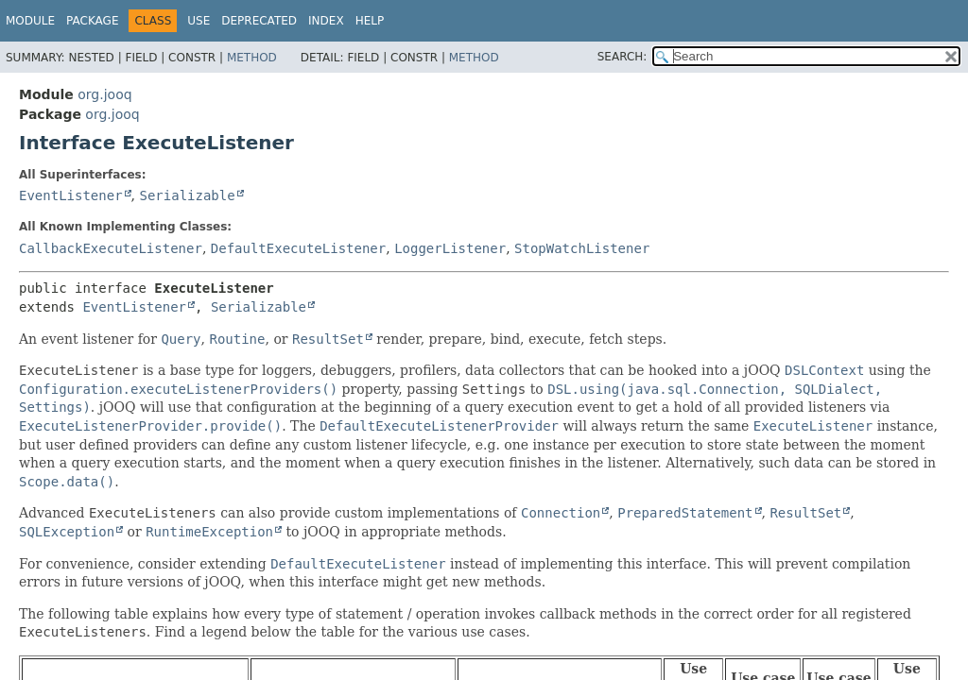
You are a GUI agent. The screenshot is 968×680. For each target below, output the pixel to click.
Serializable (186, 195)
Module (30, 20)
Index (326, 20)
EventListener (71, 195)
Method (252, 57)
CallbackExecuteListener (110, 248)
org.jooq (104, 94)
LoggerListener (450, 248)
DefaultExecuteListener (298, 248)
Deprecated (259, 20)
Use (198, 20)
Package (92, 20)
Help (370, 20)
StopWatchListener (581, 248)
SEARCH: (622, 56)
